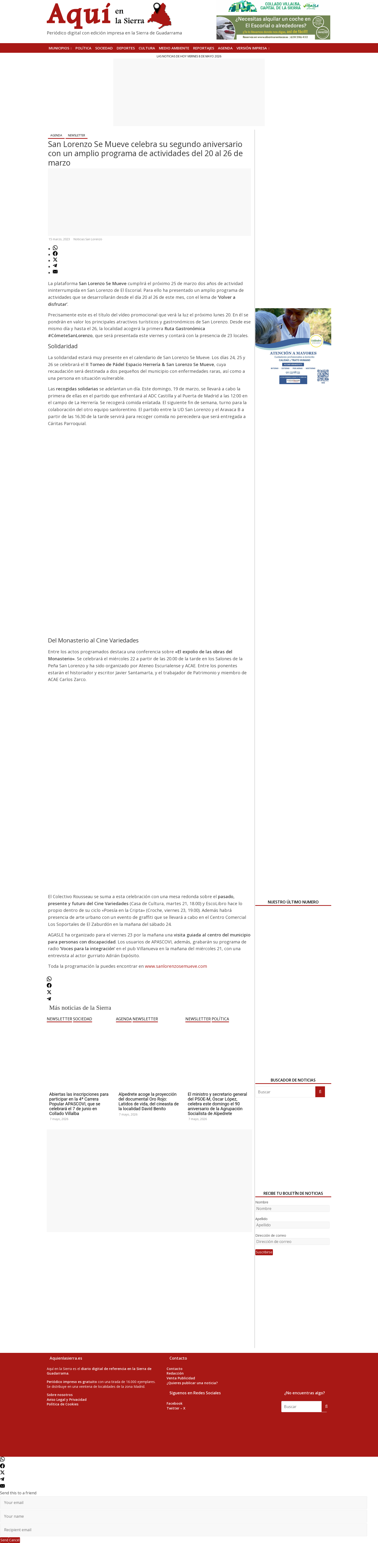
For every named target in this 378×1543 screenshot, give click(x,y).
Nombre (261, 1202)
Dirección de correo (270, 1235)
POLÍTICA (83, 48)
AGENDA (225, 48)
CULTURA (147, 48)
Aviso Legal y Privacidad (67, 1399)
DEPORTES (126, 48)
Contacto (174, 1368)
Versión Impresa (251, 48)
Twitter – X (176, 1408)
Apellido (261, 1218)
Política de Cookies (62, 1404)
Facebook (174, 1403)
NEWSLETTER (76, 135)
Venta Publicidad (181, 1378)
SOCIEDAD (104, 48)
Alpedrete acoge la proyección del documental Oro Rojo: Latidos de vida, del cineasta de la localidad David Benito (148, 1101)
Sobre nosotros (60, 1394)
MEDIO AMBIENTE (174, 48)
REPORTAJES (203, 48)
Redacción (175, 1373)
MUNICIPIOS (59, 48)
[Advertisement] (189, 92)
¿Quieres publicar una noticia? (192, 1383)
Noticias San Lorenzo (88, 239)
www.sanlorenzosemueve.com (176, 966)
